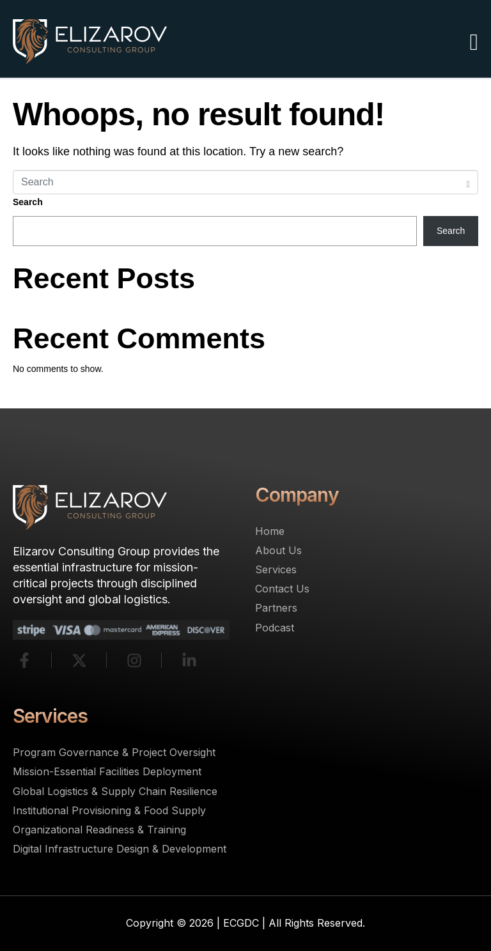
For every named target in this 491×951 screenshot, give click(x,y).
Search (28, 202)
